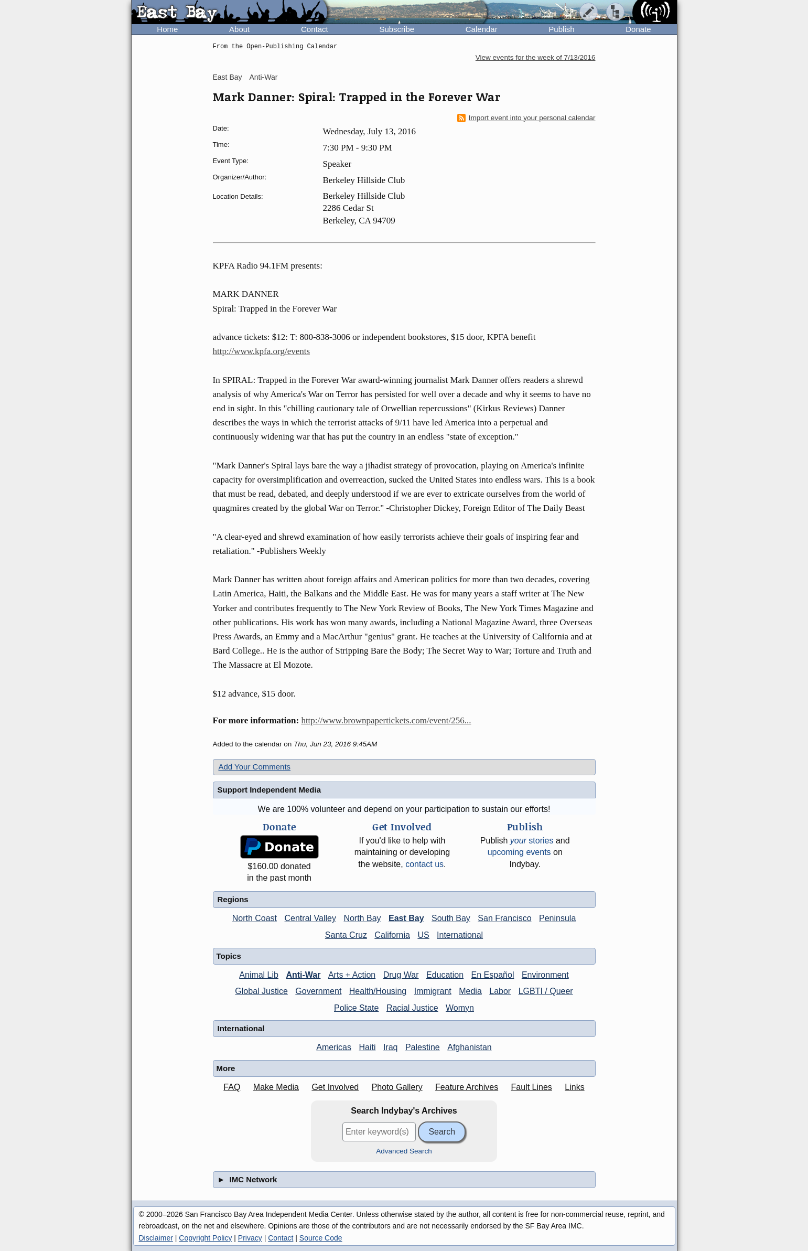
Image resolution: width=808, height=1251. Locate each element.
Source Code (320, 1238)
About (239, 29)
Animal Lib (258, 974)
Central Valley (310, 918)
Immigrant (432, 991)
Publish (561, 29)
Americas (333, 1047)
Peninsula (557, 918)
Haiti (367, 1047)
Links (574, 1087)
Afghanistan (469, 1047)
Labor (500, 991)
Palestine (422, 1047)
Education (445, 974)
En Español (492, 974)
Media (470, 991)
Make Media (276, 1087)
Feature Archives (466, 1087)
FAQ (231, 1087)
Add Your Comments (255, 766)
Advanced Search (404, 1151)
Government (318, 991)
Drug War (401, 974)
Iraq (390, 1047)
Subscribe (396, 29)
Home (167, 29)
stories (532, 840)
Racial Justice (412, 1007)
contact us (424, 864)
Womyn (460, 1007)
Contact (314, 29)
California (392, 935)
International (460, 935)
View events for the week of (536, 57)
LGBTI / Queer (546, 991)
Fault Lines (531, 1087)
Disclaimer (156, 1238)
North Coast (254, 918)
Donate (638, 29)
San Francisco (504, 918)
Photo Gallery (397, 1087)
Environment (545, 974)
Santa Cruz (346, 935)
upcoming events (519, 852)
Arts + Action (351, 974)
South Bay (451, 918)
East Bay (227, 77)
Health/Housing (377, 991)
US (423, 935)
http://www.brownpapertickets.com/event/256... (386, 720)
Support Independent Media (269, 789)
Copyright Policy (205, 1238)
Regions (233, 899)
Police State (356, 1007)
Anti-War (263, 77)
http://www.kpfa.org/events (261, 351)
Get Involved (335, 1087)
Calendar (482, 29)
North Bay (362, 918)
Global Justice (261, 991)
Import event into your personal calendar (526, 118)
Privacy (250, 1238)
